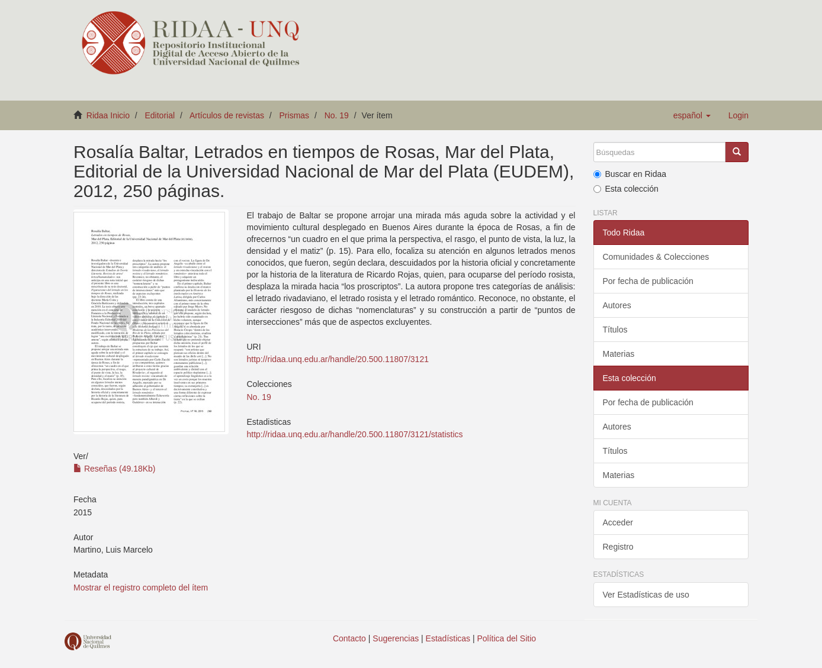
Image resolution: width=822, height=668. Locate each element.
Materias (619, 354)
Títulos (615, 329)
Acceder (618, 522)
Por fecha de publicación (648, 281)
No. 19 (337, 115)
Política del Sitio (507, 638)
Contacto (349, 638)
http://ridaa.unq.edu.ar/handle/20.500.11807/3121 (337, 359)
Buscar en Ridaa (630, 174)
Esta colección (626, 188)
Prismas (295, 115)
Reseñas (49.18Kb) (114, 468)
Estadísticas (448, 638)
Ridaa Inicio (108, 115)
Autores (617, 305)
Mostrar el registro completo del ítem (140, 587)
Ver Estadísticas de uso (646, 594)
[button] (692, 115)
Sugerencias (396, 638)
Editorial (160, 115)
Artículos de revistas (227, 115)
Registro (618, 546)
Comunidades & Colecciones (656, 257)
